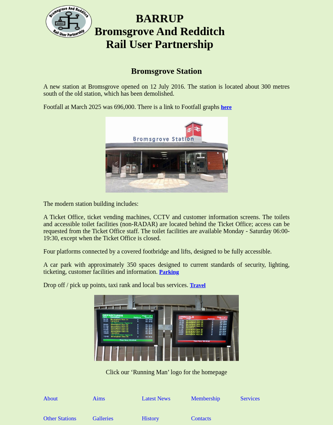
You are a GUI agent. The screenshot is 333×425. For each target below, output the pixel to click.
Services (250, 398)
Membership (205, 398)
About (50, 398)
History (150, 418)
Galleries (103, 418)
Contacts (201, 418)
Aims (99, 398)
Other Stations (59, 418)
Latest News (156, 398)
